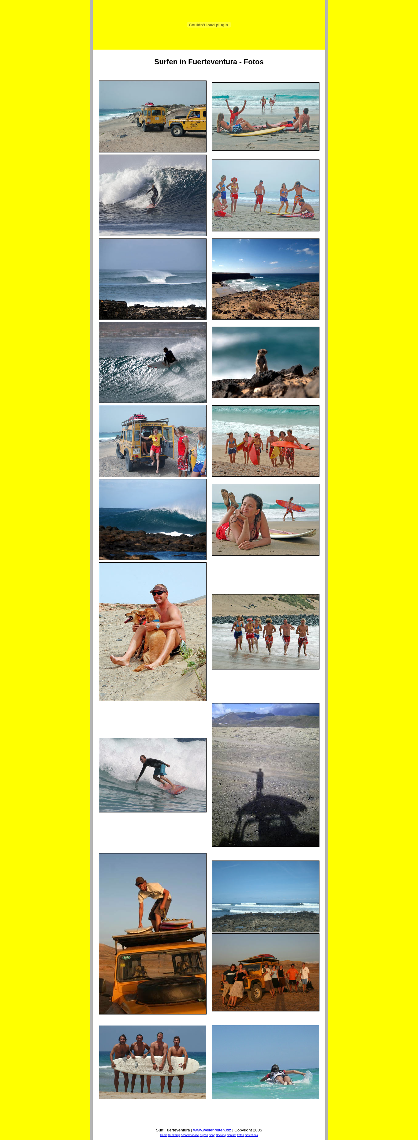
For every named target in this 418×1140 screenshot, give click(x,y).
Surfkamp (174, 1135)
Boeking (221, 1135)
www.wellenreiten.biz (212, 1130)
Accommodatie (190, 1135)
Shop (212, 1135)
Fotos (240, 1135)
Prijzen (204, 1135)
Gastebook (251, 1135)
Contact (231, 1135)
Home (163, 1135)
